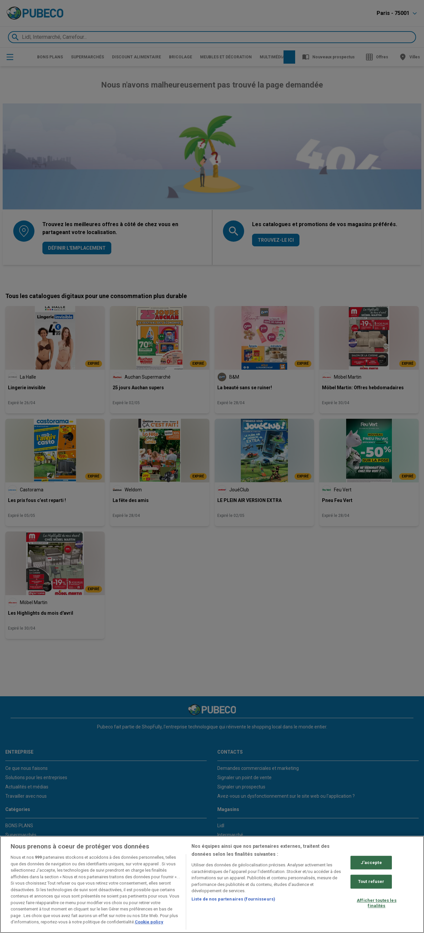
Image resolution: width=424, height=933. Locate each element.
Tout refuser (371, 881)
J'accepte (371, 862)
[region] (212, 884)
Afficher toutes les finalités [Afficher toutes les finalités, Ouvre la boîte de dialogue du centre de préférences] (376, 903)
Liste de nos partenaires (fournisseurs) (233, 899)
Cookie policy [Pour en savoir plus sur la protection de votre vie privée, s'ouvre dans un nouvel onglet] (149, 921)
